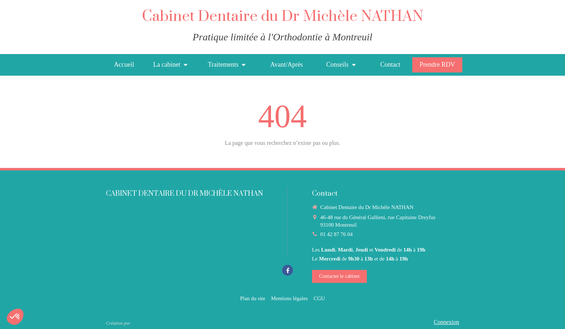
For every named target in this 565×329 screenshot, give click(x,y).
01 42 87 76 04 (336, 234)
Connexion (446, 322)
